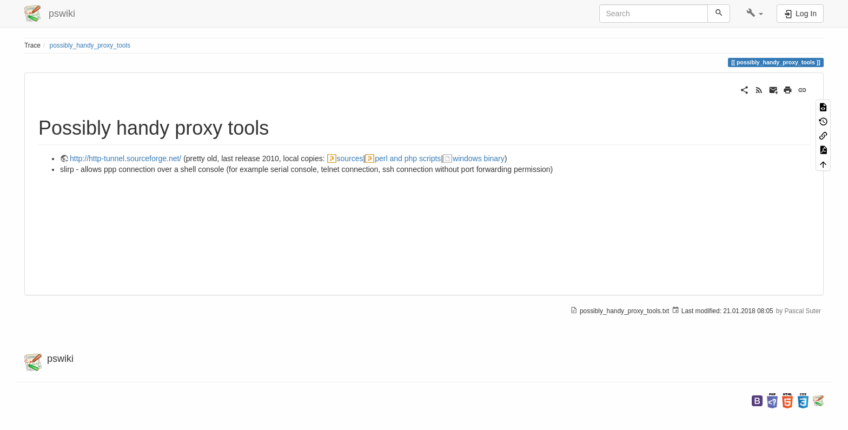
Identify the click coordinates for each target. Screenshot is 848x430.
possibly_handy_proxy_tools (90, 45)
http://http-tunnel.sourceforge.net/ (125, 158)
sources (350, 158)
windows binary (479, 158)
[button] (754, 13)
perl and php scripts (408, 158)
